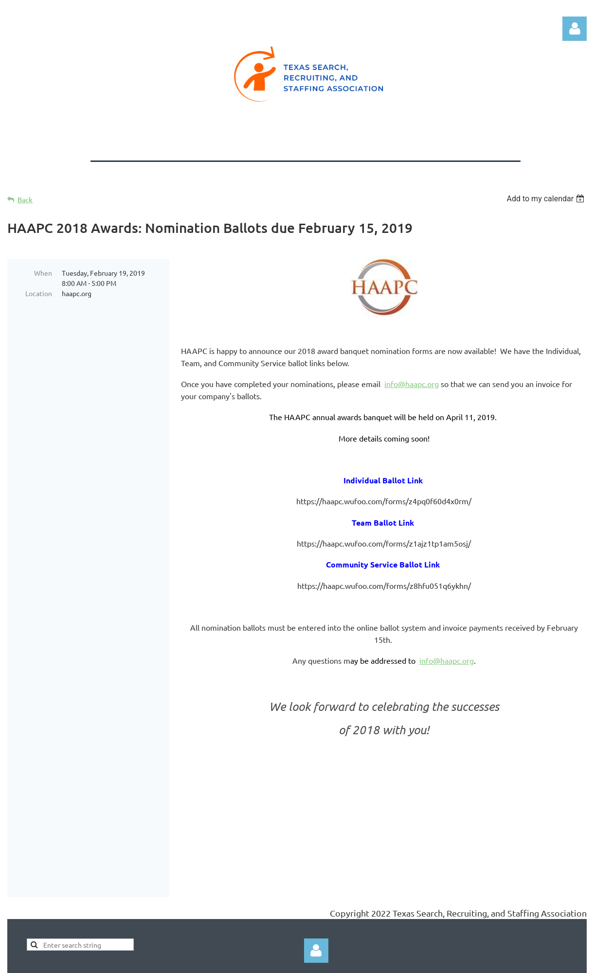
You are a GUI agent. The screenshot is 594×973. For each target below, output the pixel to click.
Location (38, 293)
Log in (574, 29)
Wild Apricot (471, 960)
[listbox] (546, 199)
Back (25, 199)
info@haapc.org (411, 384)
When (43, 272)
